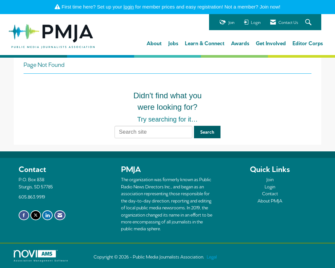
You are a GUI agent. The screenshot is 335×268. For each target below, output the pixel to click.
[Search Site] (309, 22)
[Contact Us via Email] (59, 215)
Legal (212, 256)
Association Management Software (41, 256)
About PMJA (269, 200)
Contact (270, 193)
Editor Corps (307, 42)
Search (207, 132)
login (129, 7)
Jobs (173, 42)
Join (269, 179)
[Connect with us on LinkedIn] (47, 215)
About (154, 42)
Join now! (270, 7)
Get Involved (271, 42)
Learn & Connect (204, 42)
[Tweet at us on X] (35, 215)
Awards (240, 42)
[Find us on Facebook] (24, 215)
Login (270, 186)
